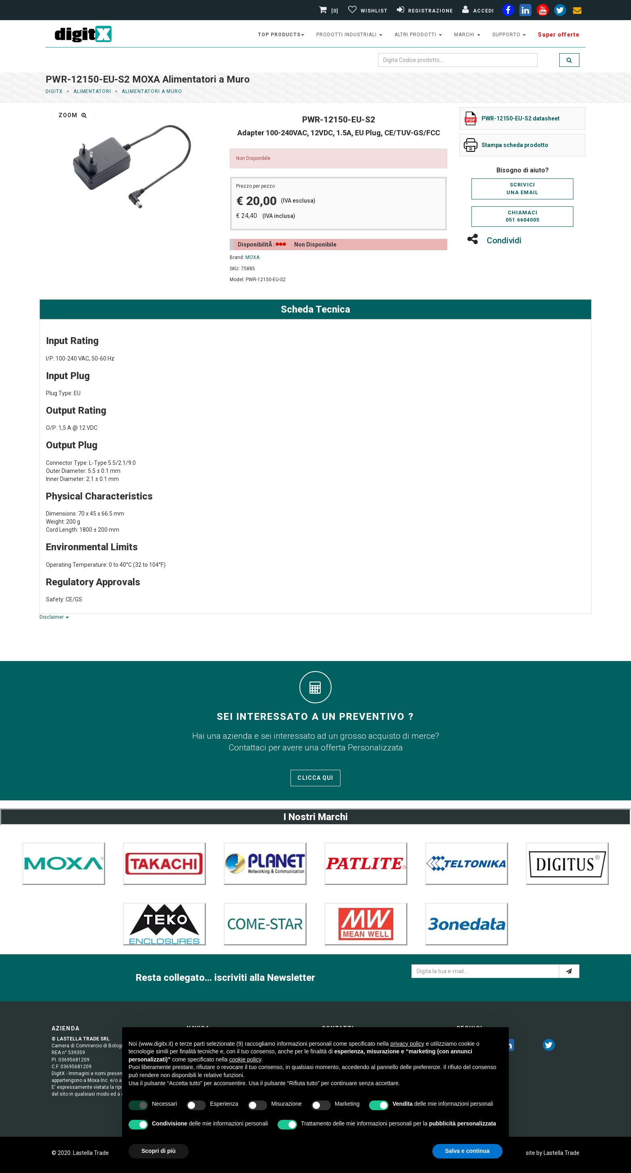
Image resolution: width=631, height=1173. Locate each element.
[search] (569, 60)
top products (281, 34)
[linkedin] (525, 12)
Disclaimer (54, 617)
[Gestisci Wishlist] (367, 11)
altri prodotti (418, 34)
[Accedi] (477, 11)
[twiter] (560, 12)
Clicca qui (315, 778)
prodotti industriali (349, 34)
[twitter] (549, 1046)
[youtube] (543, 12)
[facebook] (508, 12)
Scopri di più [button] (158, 1151)
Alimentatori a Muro (152, 91)
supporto (509, 34)
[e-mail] (569, 971)
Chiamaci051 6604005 (523, 216)
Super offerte (558, 34)
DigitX (54, 91)
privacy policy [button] (407, 1043)
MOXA (252, 257)
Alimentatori (92, 91)
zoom (72, 115)
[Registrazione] (424, 11)
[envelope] (577, 12)
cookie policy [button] (245, 1059)
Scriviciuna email (522, 188)
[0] (329, 11)
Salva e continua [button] (467, 1151)
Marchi (467, 34)
